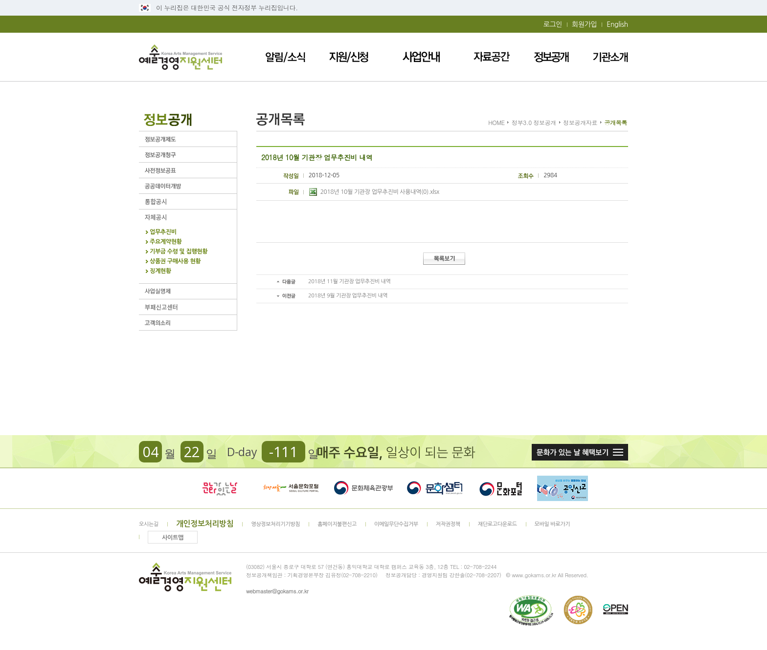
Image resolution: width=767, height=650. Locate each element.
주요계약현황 (166, 242)
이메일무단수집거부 (396, 524)
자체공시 (188, 217)
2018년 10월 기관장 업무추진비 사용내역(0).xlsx (374, 192)
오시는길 (148, 524)
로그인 (552, 24)
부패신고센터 (188, 307)
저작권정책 (448, 524)
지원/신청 (349, 56)
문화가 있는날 (219, 488)
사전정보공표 (188, 170)
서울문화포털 (291, 488)
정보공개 (551, 56)
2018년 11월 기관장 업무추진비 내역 (349, 281)
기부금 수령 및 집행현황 (178, 251)
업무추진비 (163, 232)
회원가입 (584, 24)
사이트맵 (172, 538)
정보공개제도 (188, 139)
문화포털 (500, 488)
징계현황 (160, 271)
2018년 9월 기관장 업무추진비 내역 (347, 295)
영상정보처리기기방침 (275, 524)
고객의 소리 (188, 322)
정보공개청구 (188, 154)
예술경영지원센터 (180, 57)
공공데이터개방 (188, 185)
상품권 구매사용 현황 (175, 261)
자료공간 (492, 56)
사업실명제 (188, 291)
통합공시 (188, 201)
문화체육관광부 (363, 488)
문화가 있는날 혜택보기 (580, 452)
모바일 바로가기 (552, 524)
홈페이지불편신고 (337, 524)
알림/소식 (285, 56)
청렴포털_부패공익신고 (562, 488)
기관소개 (610, 56)
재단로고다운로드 (497, 524)
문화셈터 (435, 488)
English (617, 24)
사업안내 (421, 56)
